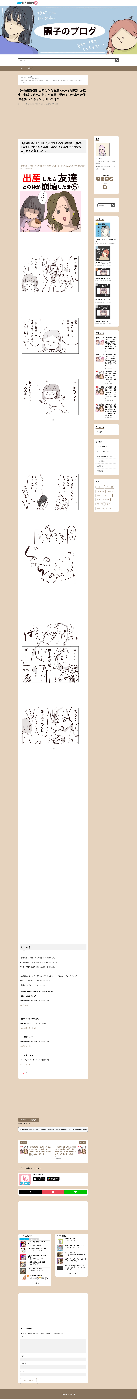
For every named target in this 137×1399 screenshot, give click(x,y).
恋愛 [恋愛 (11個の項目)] (107, 504)
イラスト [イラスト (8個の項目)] (109, 487)
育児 (57, 103)
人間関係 (48, 103)
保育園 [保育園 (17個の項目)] (100, 495)
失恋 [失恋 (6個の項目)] (99, 499)
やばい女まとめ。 (26, 1064)
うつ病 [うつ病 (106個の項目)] (100, 487)
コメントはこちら (29, 1120)
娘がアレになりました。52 (103, 263)
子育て (53, 103)
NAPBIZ (72, 1394)
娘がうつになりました (27, 1005)
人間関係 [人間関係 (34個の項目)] (110, 491)
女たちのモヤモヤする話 (28, 1028)
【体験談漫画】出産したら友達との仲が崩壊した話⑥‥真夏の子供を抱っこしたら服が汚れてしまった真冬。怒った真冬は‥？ (65, 1151)
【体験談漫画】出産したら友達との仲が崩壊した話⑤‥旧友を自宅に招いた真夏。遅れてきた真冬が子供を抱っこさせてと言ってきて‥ (110, 409)
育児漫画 (100, 471)
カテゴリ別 (33, 1239)
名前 (22, 1356)
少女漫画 (100, 461)
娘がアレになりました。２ (103, 300)
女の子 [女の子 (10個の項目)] (106, 499)
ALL (24, 1239)
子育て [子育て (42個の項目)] (100, 504)
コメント (22, 1337)
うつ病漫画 (108, 265)
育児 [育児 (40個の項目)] (108, 508)
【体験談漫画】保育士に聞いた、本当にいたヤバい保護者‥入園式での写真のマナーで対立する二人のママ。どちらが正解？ (110, 360)
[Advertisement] (53, 120)
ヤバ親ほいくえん (26, 1046)
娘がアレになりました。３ (103, 321)
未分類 (99, 466)
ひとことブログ (102, 451)
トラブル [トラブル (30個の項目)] (100, 491)
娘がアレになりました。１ (103, 278)
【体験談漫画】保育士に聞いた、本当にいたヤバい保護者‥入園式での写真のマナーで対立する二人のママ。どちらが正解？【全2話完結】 (110, 343)
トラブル (43, 103)
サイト (22, 1371)
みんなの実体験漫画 (33, 103)
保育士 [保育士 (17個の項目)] (108, 495)
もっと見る (35, 1283)
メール (23, 1363)
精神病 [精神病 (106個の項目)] (100, 508)
